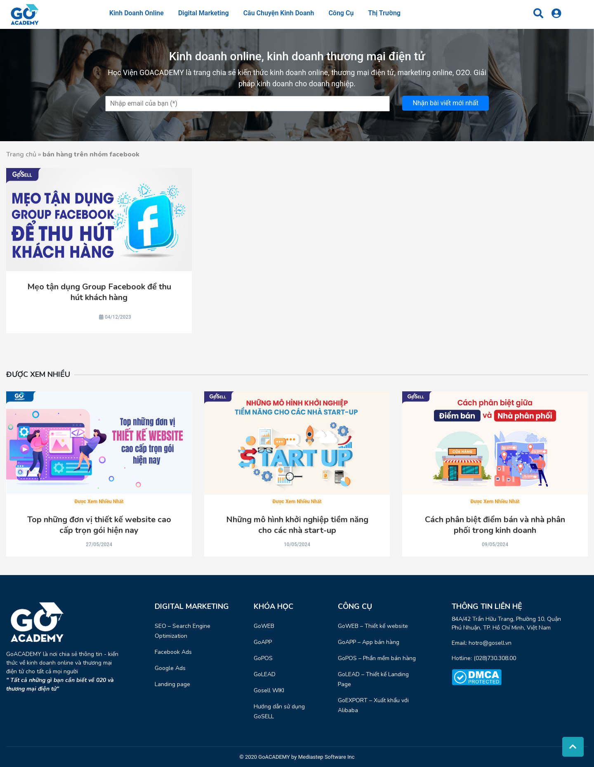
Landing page (172, 684)
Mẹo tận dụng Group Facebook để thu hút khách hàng (99, 292)
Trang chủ (21, 154)
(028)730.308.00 (495, 658)
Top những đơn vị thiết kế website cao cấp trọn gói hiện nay (99, 525)
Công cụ (341, 13)
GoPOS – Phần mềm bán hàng (377, 658)
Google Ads (170, 668)
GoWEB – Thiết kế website (373, 626)
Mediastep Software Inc (326, 757)
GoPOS (263, 658)
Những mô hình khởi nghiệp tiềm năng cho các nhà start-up (297, 525)
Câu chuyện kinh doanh (278, 13)
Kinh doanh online (136, 13)
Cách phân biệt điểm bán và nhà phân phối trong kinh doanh (495, 525)
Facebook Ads (173, 652)
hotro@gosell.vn (490, 643)
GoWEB (264, 626)
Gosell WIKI (269, 690)
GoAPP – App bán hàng (368, 642)
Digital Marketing (203, 13)
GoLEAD (265, 674)
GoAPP (263, 642)
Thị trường (384, 13)
